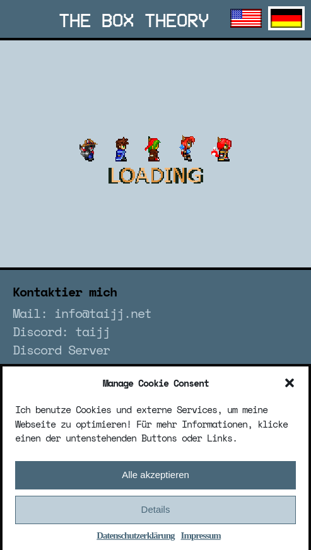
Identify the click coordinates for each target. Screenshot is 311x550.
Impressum (201, 539)
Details (155, 513)
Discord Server (61, 350)
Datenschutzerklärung (135, 539)
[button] (289, 386)
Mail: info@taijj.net (82, 313)
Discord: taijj (61, 331)
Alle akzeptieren (155, 478)
